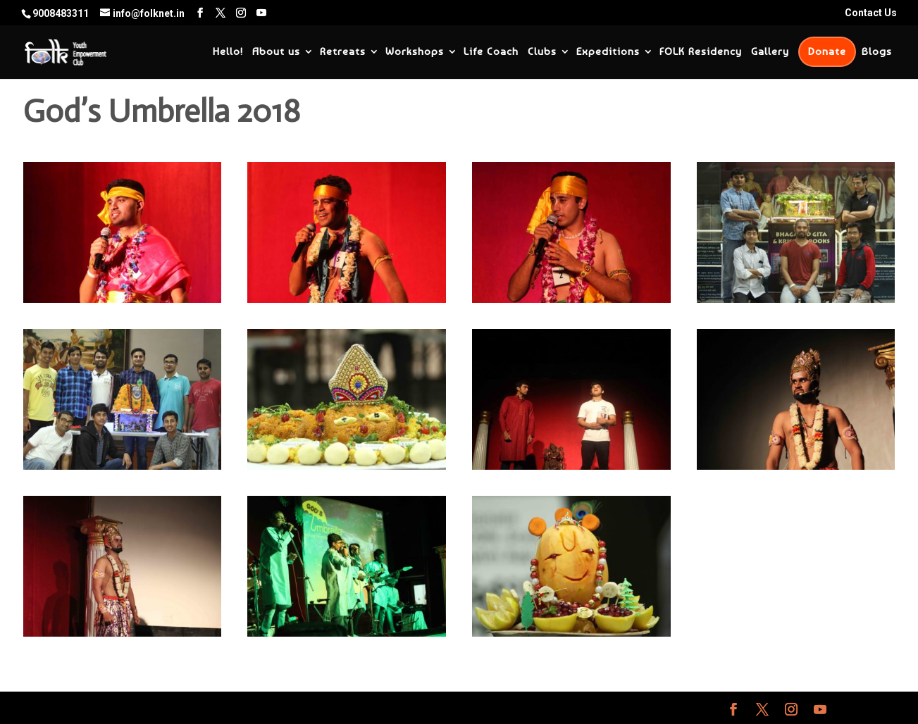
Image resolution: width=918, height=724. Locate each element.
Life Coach (491, 52)
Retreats (343, 52)
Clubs (542, 52)
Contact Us (871, 13)
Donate (827, 51)
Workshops (414, 52)
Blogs (877, 52)
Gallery (770, 52)
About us (276, 52)
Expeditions (608, 52)
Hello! (228, 52)
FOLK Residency (700, 52)
